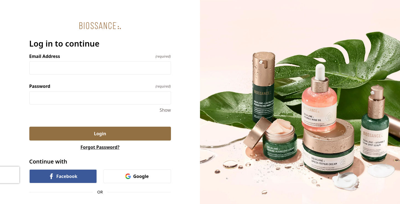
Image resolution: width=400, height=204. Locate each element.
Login (100, 134)
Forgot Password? (100, 147)
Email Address (100, 56)
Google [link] (137, 176)
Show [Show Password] (165, 110)
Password (100, 86)
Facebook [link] (62, 176)
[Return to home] (100, 25)
